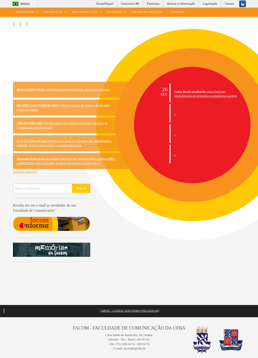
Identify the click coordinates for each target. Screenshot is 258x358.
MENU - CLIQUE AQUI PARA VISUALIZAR (130, 310)
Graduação (53, 12)
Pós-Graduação (84, 12)
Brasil (25, 4)
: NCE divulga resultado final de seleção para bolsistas (63, 89)
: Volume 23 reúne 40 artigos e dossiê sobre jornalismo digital (63, 107)
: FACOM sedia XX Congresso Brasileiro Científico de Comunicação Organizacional (62, 125)
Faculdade (26, 12)
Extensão (115, 12)
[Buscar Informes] (42, 188)
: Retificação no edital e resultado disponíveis (64, 143)
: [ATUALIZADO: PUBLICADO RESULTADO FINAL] (66, 161)
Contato (177, 12)
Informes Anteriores (25, 171)
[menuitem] (26, 12)
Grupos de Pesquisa (147, 12)
